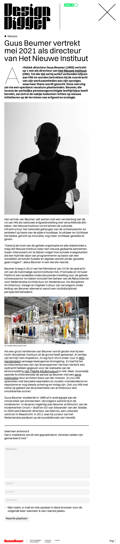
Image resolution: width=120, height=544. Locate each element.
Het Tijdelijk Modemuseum (41, 371)
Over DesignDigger (35, 540)
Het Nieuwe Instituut (72, 70)
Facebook (48, 540)
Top (111, 541)
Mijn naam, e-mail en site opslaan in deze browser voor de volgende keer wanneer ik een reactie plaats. (45, 509)
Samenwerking (34, 542)
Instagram (48, 542)
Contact (57, 540)
